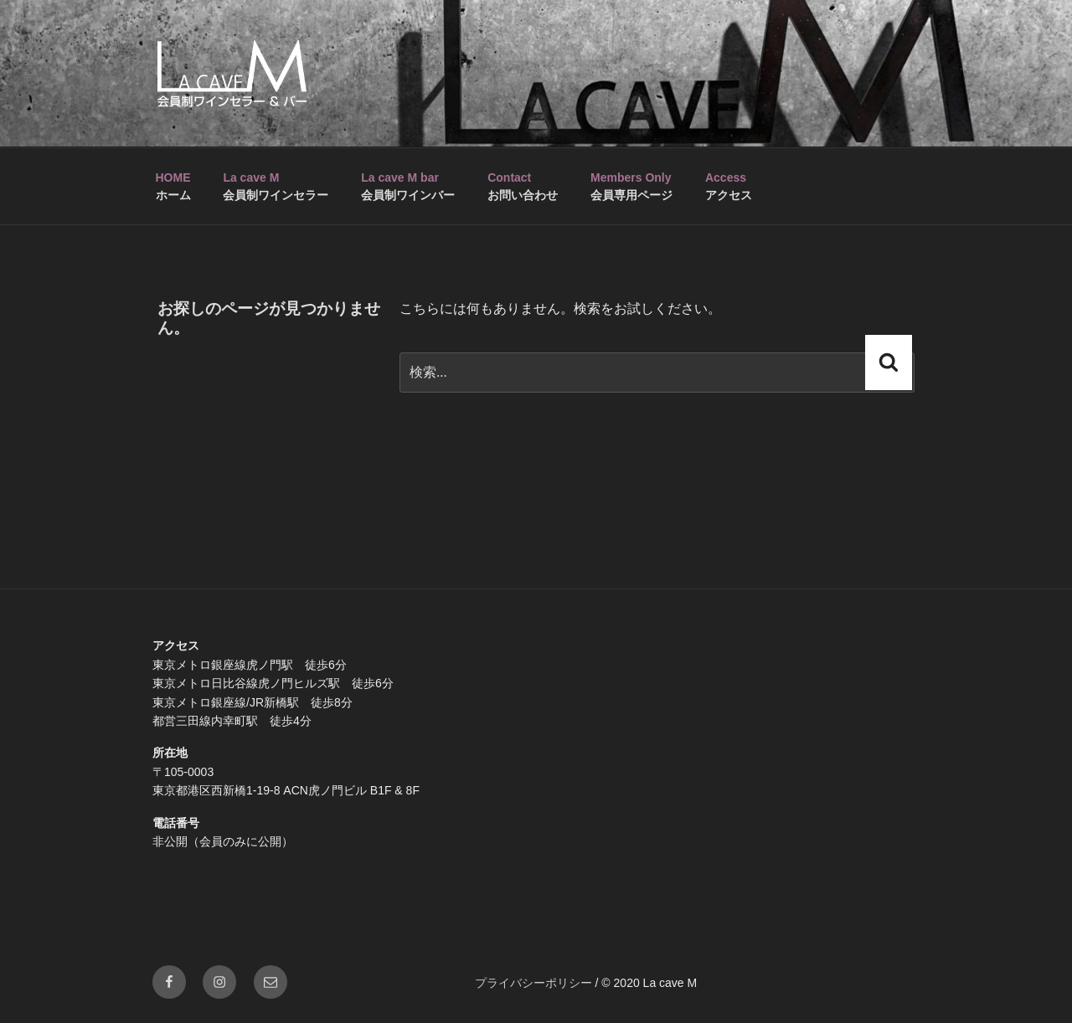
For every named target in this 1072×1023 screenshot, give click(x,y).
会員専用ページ (631, 186)
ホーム (173, 186)
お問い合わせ (522, 186)
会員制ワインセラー (275, 186)
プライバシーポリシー (533, 983)
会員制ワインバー (408, 186)
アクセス (728, 186)
